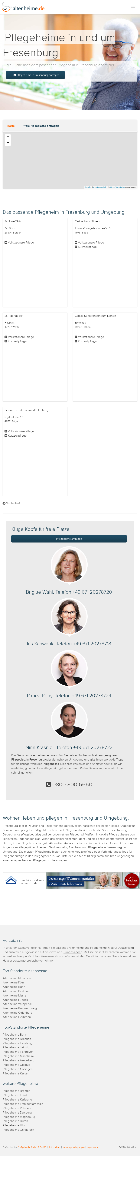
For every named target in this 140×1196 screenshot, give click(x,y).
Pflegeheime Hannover (18, 1052)
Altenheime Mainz (14, 995)
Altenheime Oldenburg (17, 1013)
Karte (11, 126)
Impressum (92, 1147)
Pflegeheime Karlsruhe (17, 1099)
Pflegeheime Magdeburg (19, 1117)
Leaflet (88, 187)
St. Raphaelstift (14, 316)
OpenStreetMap (117, 187)
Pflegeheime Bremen (16, 1091)
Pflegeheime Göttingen (18, 1069)
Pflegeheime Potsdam (17, 1108)
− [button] (8, 143)
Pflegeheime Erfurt (15, 1095)
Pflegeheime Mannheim (18, 1056)
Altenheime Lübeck (15, 1000)
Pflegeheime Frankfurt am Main (23, 1104)
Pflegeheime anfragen (69, 538)
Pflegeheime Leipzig (16, 1047)
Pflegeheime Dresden (17, 1039)
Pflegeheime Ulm (14, 1125)
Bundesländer (72, 952)
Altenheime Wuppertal (17, 1004)
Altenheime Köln (13, 982)
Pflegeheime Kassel (15, 1073)
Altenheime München (17, 978)
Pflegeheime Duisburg (17, 1112)
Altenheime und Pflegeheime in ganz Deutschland (101, 948)
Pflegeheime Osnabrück (18, 1130)
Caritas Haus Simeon (88, 221)
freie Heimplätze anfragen (41, 126)
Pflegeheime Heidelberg (18, 1060)
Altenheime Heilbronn (17, 1017)
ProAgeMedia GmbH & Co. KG (32, 1147)
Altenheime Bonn (14, 987)
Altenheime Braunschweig (20, 1008)
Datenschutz (54, 1147)
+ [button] (8, 137)
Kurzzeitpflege (87, 247)
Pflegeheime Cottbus (16, 1065)
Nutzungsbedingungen (74, 1147)
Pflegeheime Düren (15, 1121)
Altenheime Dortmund (17, 991)
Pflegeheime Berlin (15, 1034)
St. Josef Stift (13, 221)
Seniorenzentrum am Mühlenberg (26, 410)
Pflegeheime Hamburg (17, 1043)
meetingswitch (99, 187)
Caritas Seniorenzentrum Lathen (95, 316)
